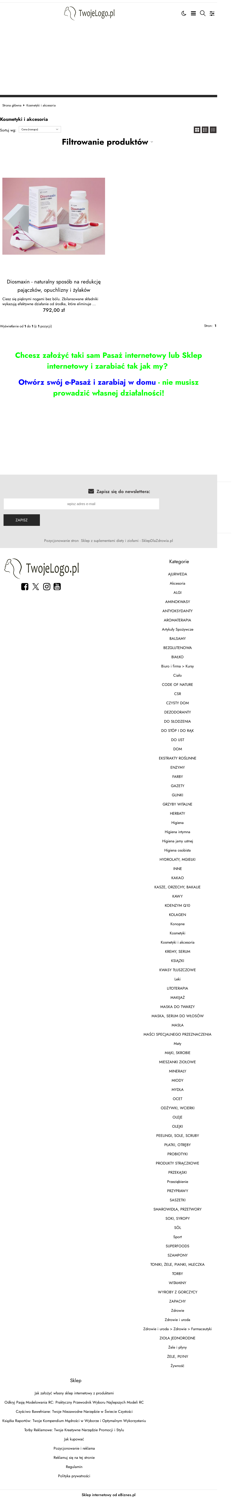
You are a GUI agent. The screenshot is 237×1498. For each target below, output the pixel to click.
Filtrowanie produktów (115, 140)
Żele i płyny (192, 1345)
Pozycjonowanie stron (71, 539)
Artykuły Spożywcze (192, 627)
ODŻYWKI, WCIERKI (192, 1106)
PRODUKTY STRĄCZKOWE (192, 1161)
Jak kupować (79, 1437)
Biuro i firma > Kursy (192, 664)
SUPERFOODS (192, 1244)
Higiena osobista (192, 848)
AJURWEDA (192, 572)
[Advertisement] (118, 58)
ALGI (193, 591)
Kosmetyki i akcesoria (192, 940)
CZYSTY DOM (192, 701)
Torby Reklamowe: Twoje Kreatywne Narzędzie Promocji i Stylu (79, 1428)
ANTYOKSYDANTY (193, 609)
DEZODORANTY (192, 710)
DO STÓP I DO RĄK (192, 729)
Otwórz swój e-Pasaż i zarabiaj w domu (77, 380)
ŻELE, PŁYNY (192, 1355)
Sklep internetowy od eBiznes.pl (118, 1488)
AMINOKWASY (192, 600)
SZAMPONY (192, 1253)
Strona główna (16, 103)
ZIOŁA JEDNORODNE (193, 1336)
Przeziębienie (192, 1180)
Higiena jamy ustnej (192, 839)
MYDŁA (192, 1088)
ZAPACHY (192, 1299)
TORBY (192, 1272)
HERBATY (192, 811)
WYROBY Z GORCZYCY (192, 1290)
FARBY (192, 775)
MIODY (193, 1078)
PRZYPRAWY (192, 1189)
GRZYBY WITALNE (192, 802)
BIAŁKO (192, 655)
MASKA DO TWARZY (192, 1005)
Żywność (192, 1364)
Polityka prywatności (79, 1474)
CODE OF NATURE (192, 683)
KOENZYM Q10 (192, 904)
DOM (192, 747)
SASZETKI (192, 1198)
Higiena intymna (192, 830)
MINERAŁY (192, 1069)
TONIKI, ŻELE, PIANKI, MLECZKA (192, 1263)
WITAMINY (192, 1281)
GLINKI (192, 793)
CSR (192, 692)
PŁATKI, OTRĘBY (192, 1143)
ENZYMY (192, 765)
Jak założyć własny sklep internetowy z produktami (78, 1391)
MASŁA (192, 1023)
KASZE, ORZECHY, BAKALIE (192, 885)
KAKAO (192, 876)
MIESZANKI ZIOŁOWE (192, 1060)
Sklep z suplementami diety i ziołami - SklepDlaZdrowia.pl (137, 539)
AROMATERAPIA (192, 618)
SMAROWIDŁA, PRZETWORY (193, 1207)
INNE (192, 867)
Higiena (192, 821)
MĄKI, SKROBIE (192, 1051)
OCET (192, 1097)
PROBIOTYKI (192, 1152)
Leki (193, 977)
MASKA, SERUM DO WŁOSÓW (192, 1014)
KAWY (192, 894)
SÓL (192, 1226)
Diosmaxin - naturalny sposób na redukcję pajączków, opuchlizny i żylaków (61, 284)
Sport (192, 1235)
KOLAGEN (192, 913)
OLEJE (193, 1115)
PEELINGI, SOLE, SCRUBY (192, 1134)
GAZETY (192, 784)
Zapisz (26, 518)
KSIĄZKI (192, 959)
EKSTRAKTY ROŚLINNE (192, 756)
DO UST (192, 738)
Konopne (193, 922)
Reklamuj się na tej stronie (78, 1456)
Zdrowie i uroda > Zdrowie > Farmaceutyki (192, 1327)
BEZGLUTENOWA (192, 646)
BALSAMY (192, 637)
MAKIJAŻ (192, 996)
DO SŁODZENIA (192, 719)
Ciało (192, 673)
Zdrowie (192, 1309)
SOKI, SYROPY (192, 1216)
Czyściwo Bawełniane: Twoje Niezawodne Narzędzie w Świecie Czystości (79, 1410)
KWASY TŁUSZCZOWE (192, 968)
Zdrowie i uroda (192, 1318)
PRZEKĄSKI (192, 1170)
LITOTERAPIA (192, 986)
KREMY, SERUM (192, 950)
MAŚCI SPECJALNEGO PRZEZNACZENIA (193, 1032)
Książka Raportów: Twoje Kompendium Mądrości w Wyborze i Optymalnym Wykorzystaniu (79, 1419)
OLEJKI (192, 1124)
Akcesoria (192, 581)
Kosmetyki (192, 931)
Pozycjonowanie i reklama (79, 1446)
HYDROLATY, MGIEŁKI (193, 858)
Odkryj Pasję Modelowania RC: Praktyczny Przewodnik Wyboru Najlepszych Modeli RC (78, 1400)
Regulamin (79, 1465)
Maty (192, 1042)
